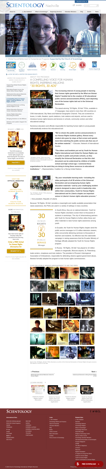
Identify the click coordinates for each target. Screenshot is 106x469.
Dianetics (77, 421)
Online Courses (53, 431)
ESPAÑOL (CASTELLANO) (33, 429)
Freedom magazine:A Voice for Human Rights (16, 48)
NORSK (28, 423)
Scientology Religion (80, 425)
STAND (77, 443)
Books (89, 11)
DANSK (8, 425)
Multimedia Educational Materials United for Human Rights (16, 94)
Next (79, 56)
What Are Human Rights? (16, 27)
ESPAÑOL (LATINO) (31, 427)
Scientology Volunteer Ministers (83, 437)
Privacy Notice (74, 466)
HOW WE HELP (13, 74)
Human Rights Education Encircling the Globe (14, 114)
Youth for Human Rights (81, 457)
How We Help (11, 70)
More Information (53, 433)
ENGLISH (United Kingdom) (13, 423)
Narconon (53, 65)
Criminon (43, 65)
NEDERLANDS (10, 437)
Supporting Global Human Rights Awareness (16, 85)
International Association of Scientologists (85, 439)
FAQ (81, 11)
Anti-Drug (62, 65)
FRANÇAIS (9, 427)
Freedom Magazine (94, 69)
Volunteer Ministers (70, 11)
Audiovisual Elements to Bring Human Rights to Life (16, 105)
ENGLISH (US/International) (13, 421)
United (9, 38)
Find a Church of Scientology (56, 437)
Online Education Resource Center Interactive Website (15, 110)
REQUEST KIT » (16, 251)
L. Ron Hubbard (27, 11)
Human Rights (72, 65)
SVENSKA (28, 425)
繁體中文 (8, 435)
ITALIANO (28, 433)
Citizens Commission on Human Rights (85, 459)
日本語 (8, 431)
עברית (8, 429)
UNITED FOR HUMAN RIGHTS (28, 74)
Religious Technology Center (82, 433)
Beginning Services (56, 11)
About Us (12, 11)
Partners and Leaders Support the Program (17, 122)
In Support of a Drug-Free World (83, 453)
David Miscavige (79, 431)
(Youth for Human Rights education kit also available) (15, 258)
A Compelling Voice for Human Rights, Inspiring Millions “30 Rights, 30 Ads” (16, 100)
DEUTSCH (9, 439)
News (97, 11)
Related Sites (82, 1)
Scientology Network (80, 423)
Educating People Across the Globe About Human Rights (15, 90)
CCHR (82, 65)
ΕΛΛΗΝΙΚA (29, 431)
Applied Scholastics (32, 65)
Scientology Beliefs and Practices (57, 421)
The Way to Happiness (21, 66)
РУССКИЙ (9, 433)
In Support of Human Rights (14, 42)
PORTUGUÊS (29, 435)
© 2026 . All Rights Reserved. (21, 466)
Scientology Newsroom (81, 429)
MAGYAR (28, 421)
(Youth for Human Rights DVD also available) (16, 169)
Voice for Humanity (54, 423)
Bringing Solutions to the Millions (16, 118)
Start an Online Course (81, 435)
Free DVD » (16, 163)
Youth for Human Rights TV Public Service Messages (15, 32)
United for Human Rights (81, 455)
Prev (29, 56)
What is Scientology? (41, 11)
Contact (51, 435)
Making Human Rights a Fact (15, 22)
